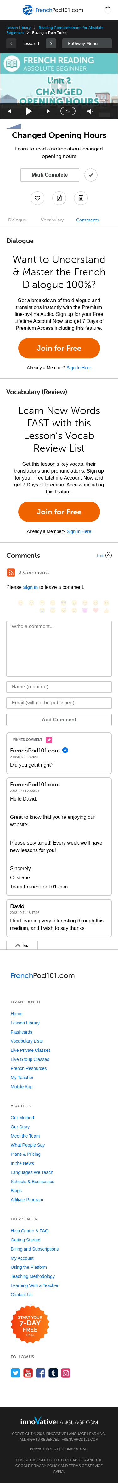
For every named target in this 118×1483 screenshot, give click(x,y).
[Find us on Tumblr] (53, 1373)
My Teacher (22, 1077)
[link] (51, 43)
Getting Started (25, 1239)
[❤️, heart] (95, 610)
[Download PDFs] (81, 198)
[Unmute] (90, 111)
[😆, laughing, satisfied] (85, 603)
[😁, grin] (42, 603)
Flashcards (21, 1032)
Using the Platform (29, 1267)
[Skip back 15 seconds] (9, 111)
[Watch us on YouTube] (28, 1373)
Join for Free (59, 348)
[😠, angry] (74, 603)
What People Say (28, 1145)
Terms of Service (86, 1466)
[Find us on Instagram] (66, 1373)
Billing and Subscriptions (35, 1249)
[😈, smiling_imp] (85, 610)
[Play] (29, 111)
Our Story (20, 1126)
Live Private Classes (31, 1050)
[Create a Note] (59, 198)
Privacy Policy (44, 1449)
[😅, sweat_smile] (95, 603)
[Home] (53, 14)
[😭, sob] (42, 610)
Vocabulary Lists (27, 1041)
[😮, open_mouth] (74, 610)
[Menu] (10, 10)
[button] (108, 10)
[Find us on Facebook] (41, 1373)
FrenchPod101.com (80, 1439)
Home (16, 1013)
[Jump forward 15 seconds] (49, 111)
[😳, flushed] (31, 603)
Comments (87, 220)
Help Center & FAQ (29, 1230)
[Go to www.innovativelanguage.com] (59, 1420)
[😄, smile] (20, 603)
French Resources (29, 1068)
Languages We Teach (32, 1172)
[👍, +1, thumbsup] (106, 610)
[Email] (59, 703)
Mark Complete (50, 174)
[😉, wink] (106, 603)
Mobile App (21, 1086)
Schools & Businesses (32, 1181)
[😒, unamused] (53, 603)
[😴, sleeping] (63, 610)
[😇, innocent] (53, 610)
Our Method (22, 1117)
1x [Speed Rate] (68, 111)
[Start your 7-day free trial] (30, 1324)
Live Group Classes (30, 1059)
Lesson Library (18, 27)
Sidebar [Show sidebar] (87, 43)
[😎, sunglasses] (63, 603)
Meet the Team (25, 1135)
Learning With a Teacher (35, 1285)
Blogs (16, 1190)
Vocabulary (52, 220)
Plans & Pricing (26, 1154)
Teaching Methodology (33, 1276)
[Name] (59, 687)
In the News (22, 1163)
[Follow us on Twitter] (15, 1373)
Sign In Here (79, 367)
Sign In (30, 587)
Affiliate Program (27, 1199)
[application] (59, 86)
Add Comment (59, 719)
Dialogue (17, 220)
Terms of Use (74, 1449)
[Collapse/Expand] (59, 555)
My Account (22, 1258)
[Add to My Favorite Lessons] (37, 198)
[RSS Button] (11, 572)
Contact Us (21, 1294)
